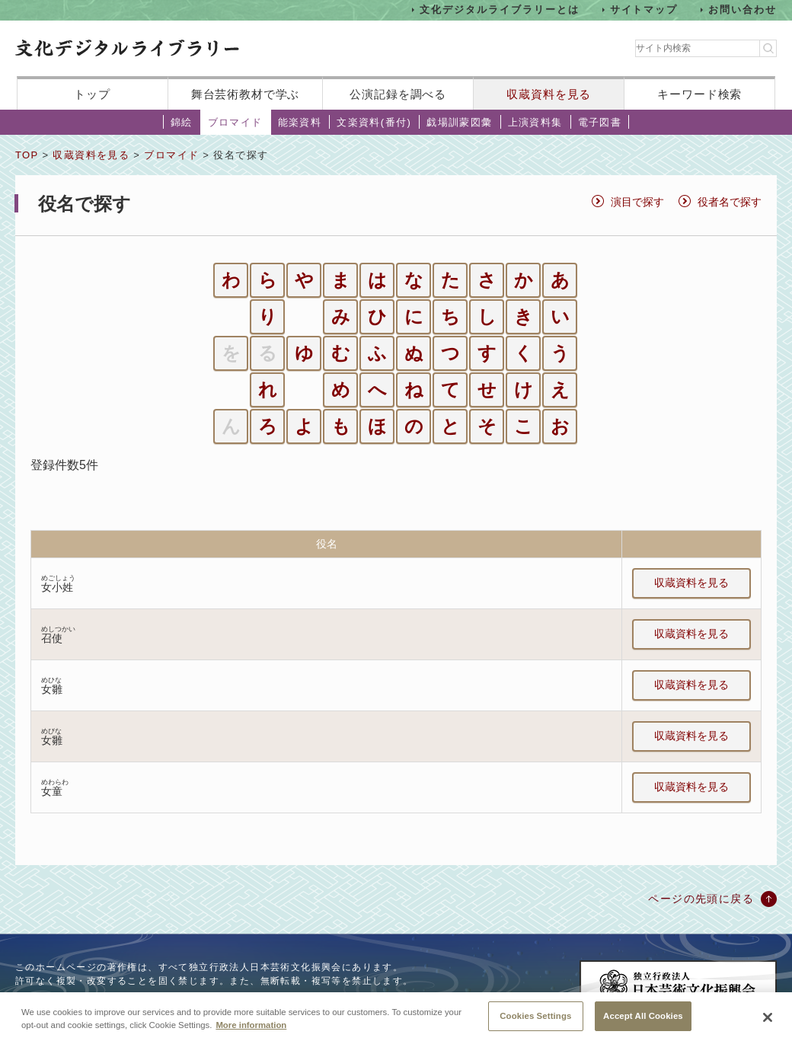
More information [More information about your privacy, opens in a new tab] (251, 1033)
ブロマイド (235, 122)
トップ (92, 94)
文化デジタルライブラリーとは (499, 9)
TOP (26, 155)
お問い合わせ (742, 9)
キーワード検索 (699, 94)
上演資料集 (535, 122)
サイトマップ (644, 9)
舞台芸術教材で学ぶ (245, 94)
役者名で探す (730, 202)
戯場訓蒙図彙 (459, 122)
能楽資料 (300, 122)
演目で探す (637, 202)
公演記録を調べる (398, 94)
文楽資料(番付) (374, 122)
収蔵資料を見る (548, 94)
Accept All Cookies (643, 1024)
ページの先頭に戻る (701, 899)
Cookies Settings (535, 1024)
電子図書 (600, 122)
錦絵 (182, 122)
